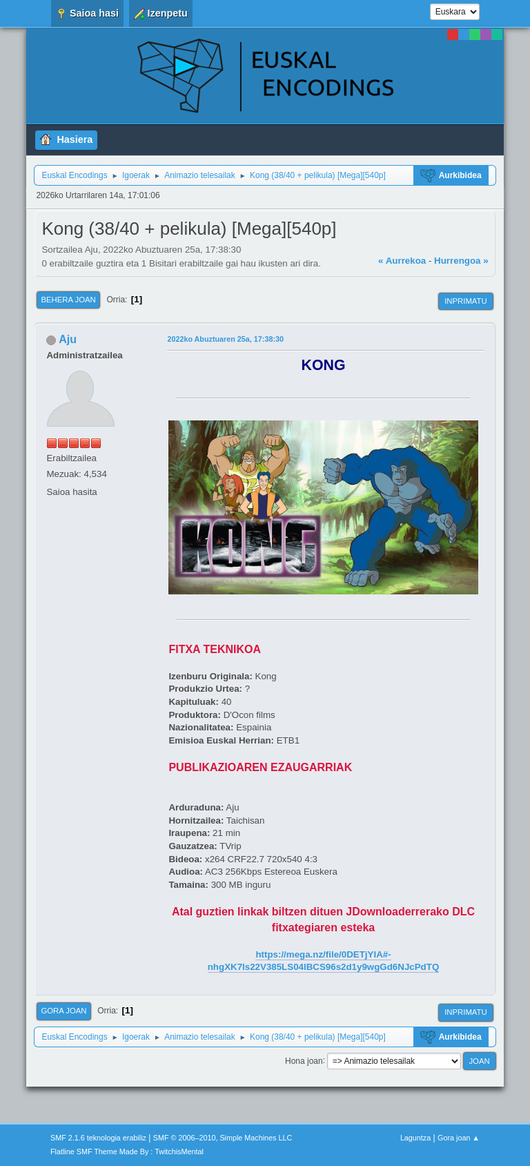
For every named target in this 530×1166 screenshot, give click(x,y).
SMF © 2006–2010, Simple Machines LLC (223, 1138)
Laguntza (415, 1138)
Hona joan (304, 1060)
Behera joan (68, 299)
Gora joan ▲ (459, 1138)
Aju (68, 339)
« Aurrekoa (402, 260)
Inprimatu (465, 301)
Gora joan (63, 1011)
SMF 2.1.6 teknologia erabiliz (98, 1138)
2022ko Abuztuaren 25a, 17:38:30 (225, 339)
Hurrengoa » (461, 260)
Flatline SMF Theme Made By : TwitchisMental (127, 1151)
